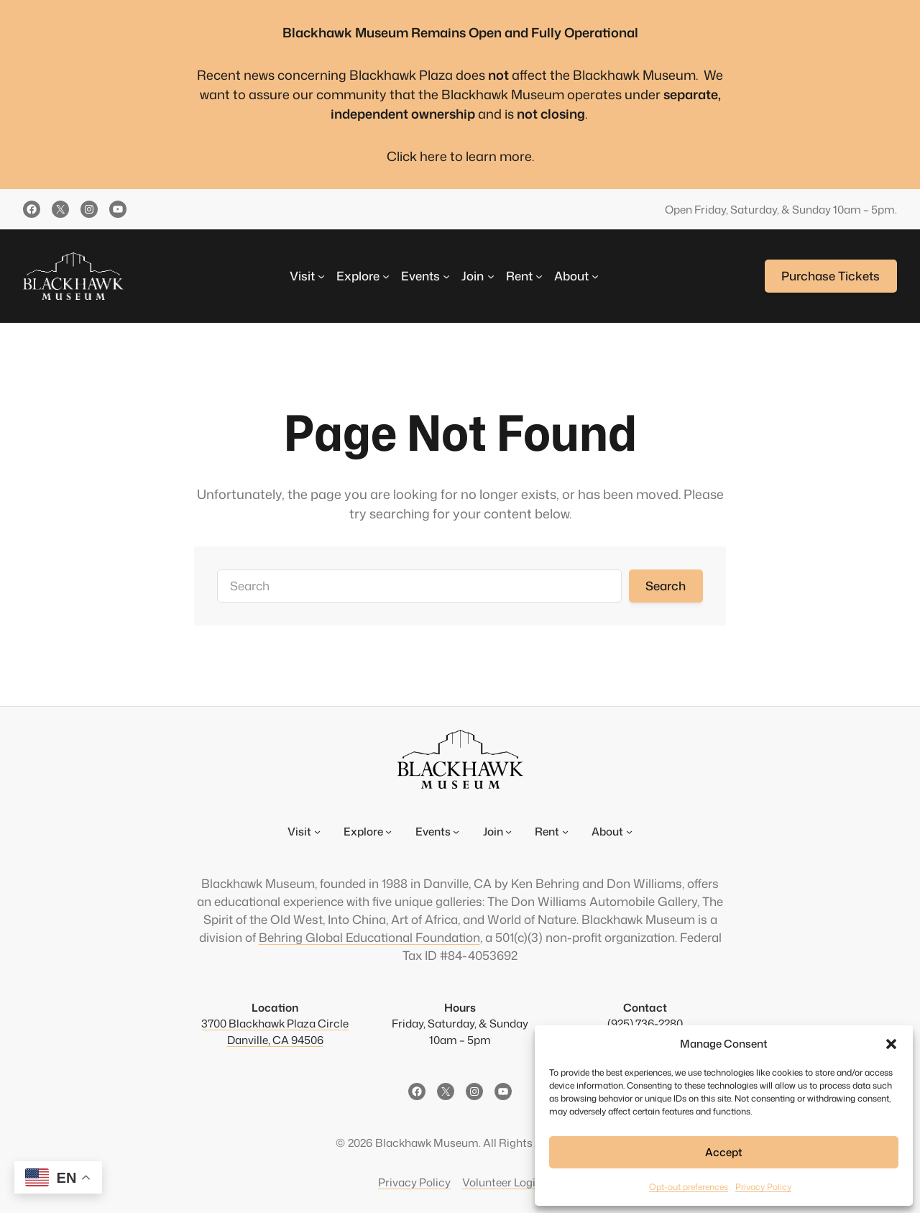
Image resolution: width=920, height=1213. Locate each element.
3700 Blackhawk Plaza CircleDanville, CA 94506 (275, 1031)
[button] (891, 1044)
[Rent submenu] (539, 276)
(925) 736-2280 (645, 1023)
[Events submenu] (446, 276)
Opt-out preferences (688, 1187)
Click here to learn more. (460, 156)
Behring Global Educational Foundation (369, 937)
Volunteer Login (502, 1182)
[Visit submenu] (321, 276)
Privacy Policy (763, 1187)
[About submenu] (595, 276)
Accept (723, 1152)
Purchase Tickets (830, 275)
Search (665, 585)
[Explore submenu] (386, 276)
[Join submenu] (490, 276)
